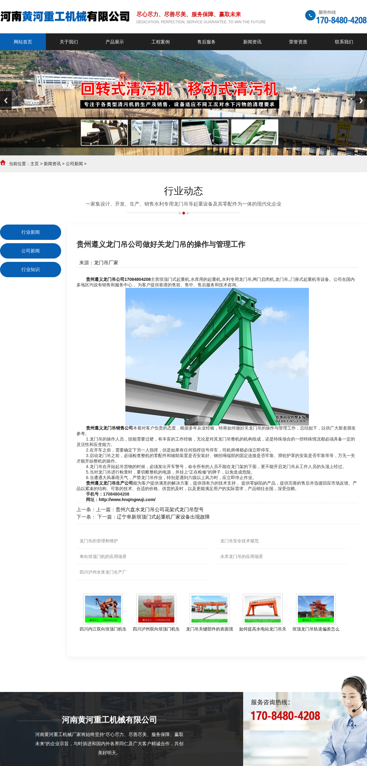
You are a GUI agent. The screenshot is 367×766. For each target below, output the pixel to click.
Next (361, 100)
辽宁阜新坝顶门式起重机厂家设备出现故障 (163, 516)
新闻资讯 (52, 163)
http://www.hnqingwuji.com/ (127, 499)
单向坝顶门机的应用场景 (103, 556)
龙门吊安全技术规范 (239, 540)
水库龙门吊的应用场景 (241, 556)
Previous (6, 100)
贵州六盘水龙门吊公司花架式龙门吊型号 (160, 509)
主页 (34, 163)
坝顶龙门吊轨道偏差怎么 (315, 629)
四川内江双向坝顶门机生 (103, 629)
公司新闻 (74, 163)
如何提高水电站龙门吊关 (262, 629)
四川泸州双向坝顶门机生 (156, 629)
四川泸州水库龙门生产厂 (103, 572)
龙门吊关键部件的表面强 (209, 629)
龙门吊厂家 (106, 262)
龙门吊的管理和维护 (99, 540)
